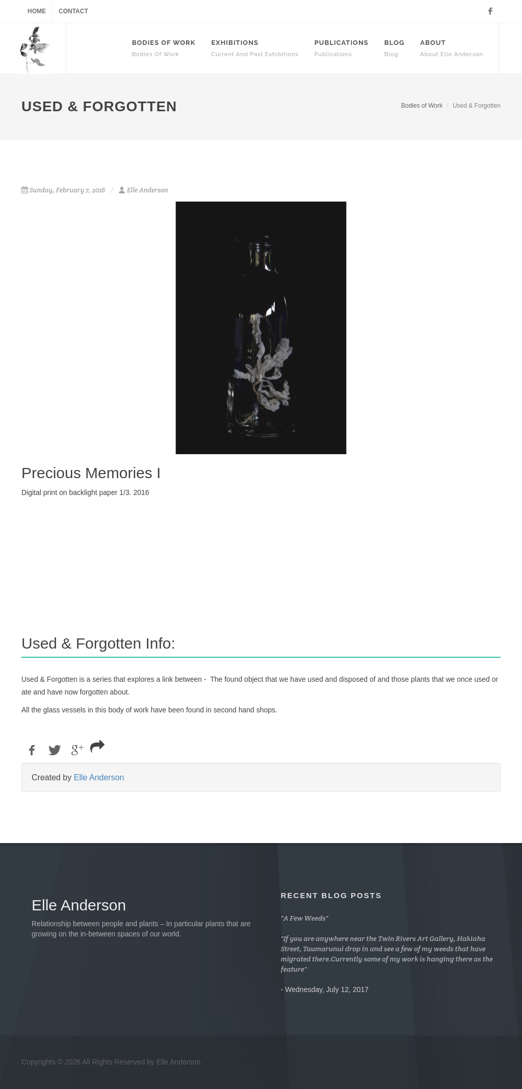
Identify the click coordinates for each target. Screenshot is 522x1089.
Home (37, 11)
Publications (342, 48)
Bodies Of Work (164, 48)
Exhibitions (254, 48)
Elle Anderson (99, 777)
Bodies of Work (421, 105)
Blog (394, 48)
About (451, 48)
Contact (73, 11)
